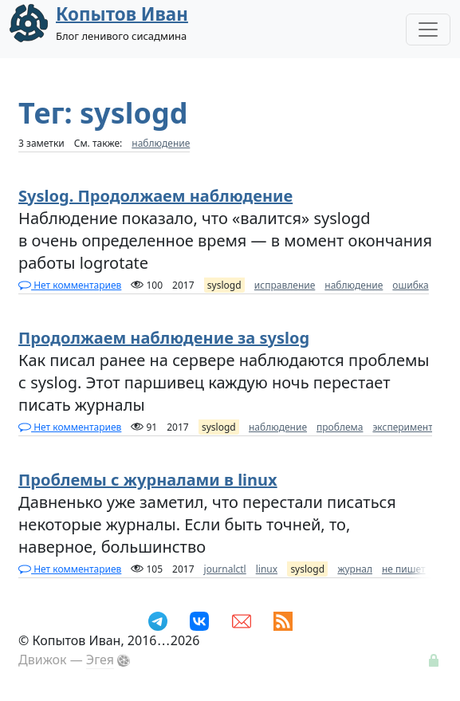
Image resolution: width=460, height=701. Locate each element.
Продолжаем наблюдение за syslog (163, 338)
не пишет (404, 569)
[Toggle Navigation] (428, 29)
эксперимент (402, 427)
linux (266, 569)
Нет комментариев (69, 285)
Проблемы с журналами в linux (147, 479)
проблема (339, 427)
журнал (354, 569)
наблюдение (161, 143)
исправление (284, 285)
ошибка (410, 285)
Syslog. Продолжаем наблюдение (155, 196)
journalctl (225, 569)
